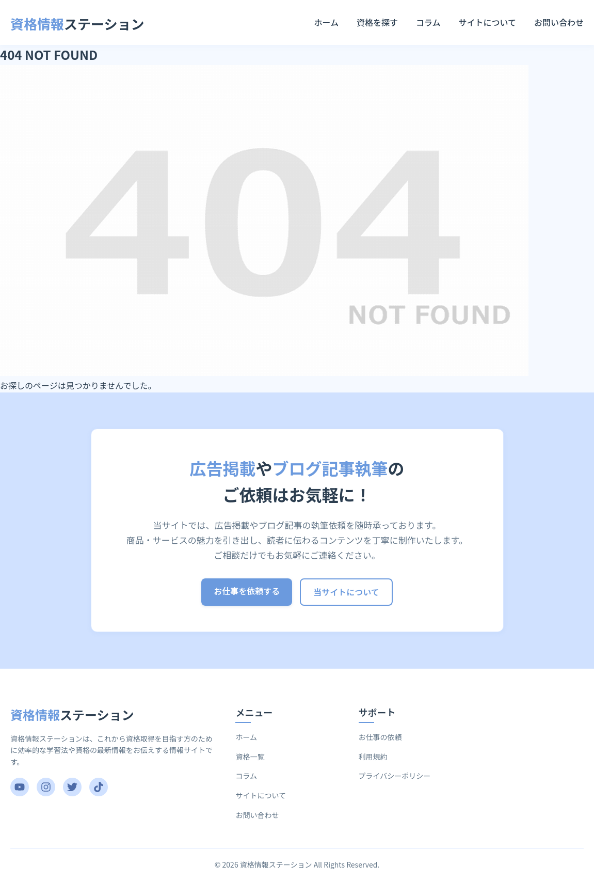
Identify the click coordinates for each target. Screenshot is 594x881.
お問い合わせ (559, 22)
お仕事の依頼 (380, 737)
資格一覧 (249, 756)
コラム (428, 22)
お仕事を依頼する (247, 591)
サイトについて (487, 22)
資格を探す (377, 22)
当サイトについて (346, 592)
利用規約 (373, 756)
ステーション (77, 23)
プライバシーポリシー (395, 775)
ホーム (326, 22)
